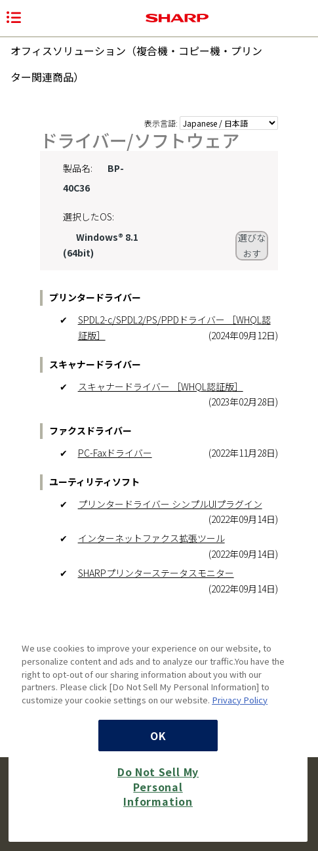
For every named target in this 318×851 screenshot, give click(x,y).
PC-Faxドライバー (115, 452)
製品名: (77, 168)
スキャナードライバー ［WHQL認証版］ (160, 386)
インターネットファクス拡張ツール (151, 538)
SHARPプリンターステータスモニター (156, 572)
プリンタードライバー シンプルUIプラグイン (170, 503)
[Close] (291, 628)
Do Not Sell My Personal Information (158, 786)
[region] (158, 725)
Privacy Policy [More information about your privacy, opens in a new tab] (240, 700)
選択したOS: (88, 216)
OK (158, 735)
